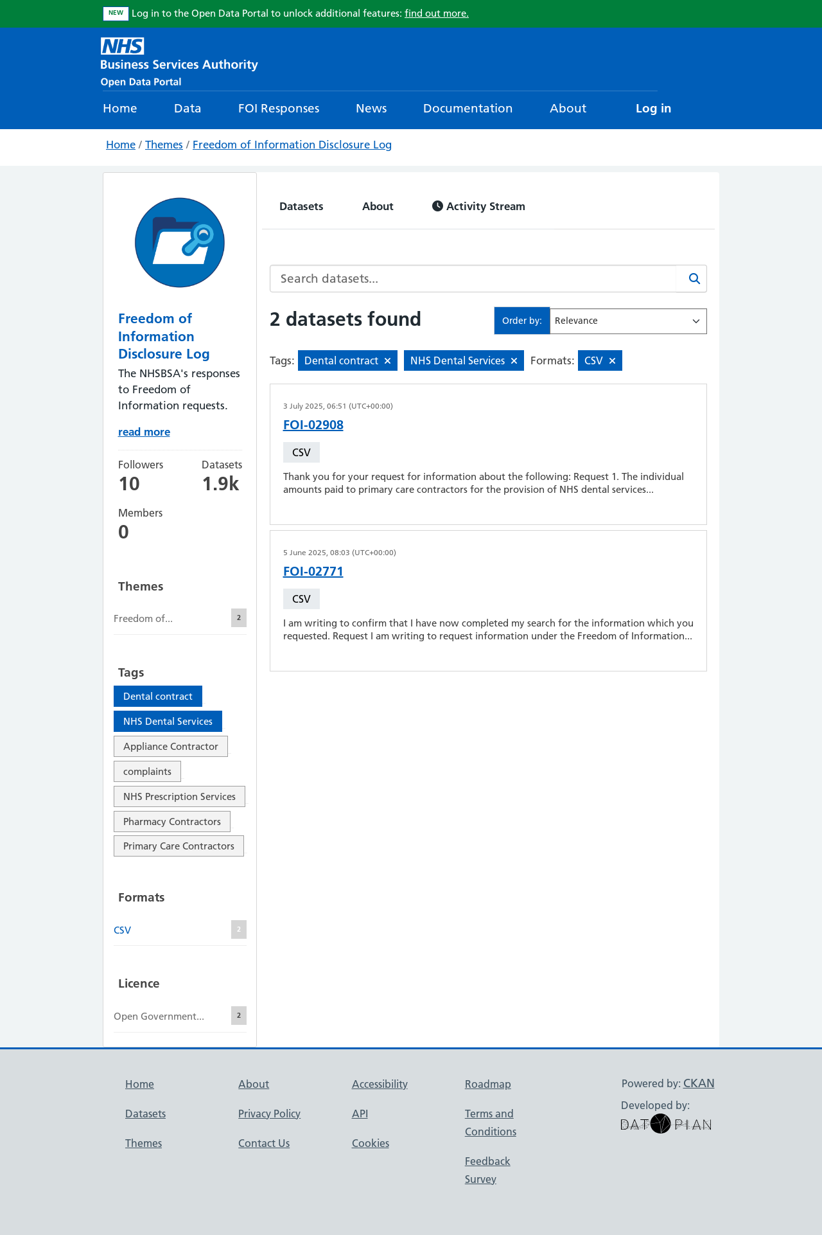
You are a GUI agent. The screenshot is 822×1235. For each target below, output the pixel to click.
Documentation (468, 108)
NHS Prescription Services (179, 796)
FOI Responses (278, 108)
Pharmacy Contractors (172, 821)
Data (188, 108)
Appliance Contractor (170, 746)
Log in (654, 108)
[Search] (691, 278)
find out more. (437, 13)
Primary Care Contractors (178, 846)
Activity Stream (478, 206)
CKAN (699, 1083)
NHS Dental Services (168, 721)
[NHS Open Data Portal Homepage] (179, 60)
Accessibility (380, 1084)
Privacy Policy (269, 1113)
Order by (520, 320)
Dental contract (158, 696)
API (360, 1113)
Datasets (301, 206)
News (371, 108)
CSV (301, 452)
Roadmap (488, 1084)
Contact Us (264, 1143)
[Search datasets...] (473, 278)
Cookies (370, 1143)
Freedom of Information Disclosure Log (292, 144)
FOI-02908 (313, 424)
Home (120, 108)
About (568, 108)
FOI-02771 (313, 571)
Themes (164, 144)
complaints (147, 771)
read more (144, 431)
